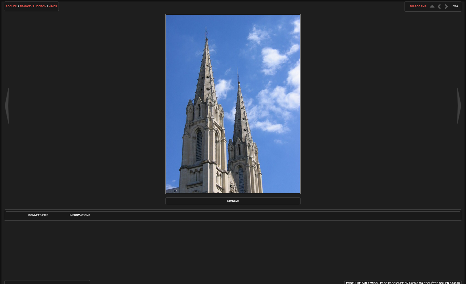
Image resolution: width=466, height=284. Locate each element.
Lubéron (39, 6)
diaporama (418, 6)
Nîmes (52, 6)
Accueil (12, 6)
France (25, 6)
